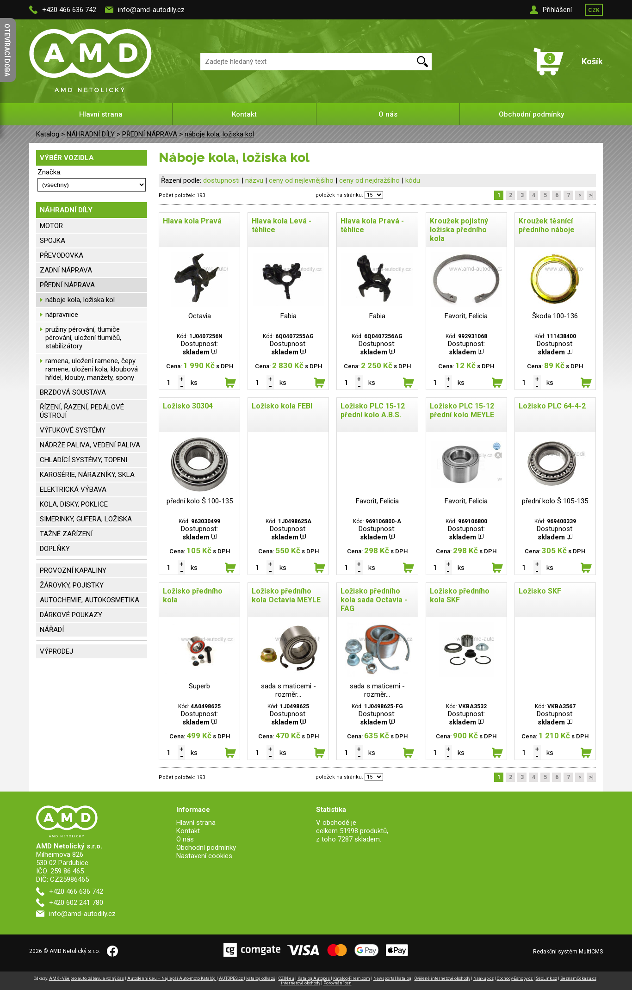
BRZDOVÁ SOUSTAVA (73, 392)
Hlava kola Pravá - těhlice (372, 225)
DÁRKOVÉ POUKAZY (71, 615)
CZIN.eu (286, 978)
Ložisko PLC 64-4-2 (552, 406)
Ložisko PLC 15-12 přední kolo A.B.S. (373, 410)
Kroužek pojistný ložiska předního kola (459, 230)
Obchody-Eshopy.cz (515, 978)
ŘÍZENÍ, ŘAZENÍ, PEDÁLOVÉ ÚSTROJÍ (82, 411)
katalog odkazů (260, 978)
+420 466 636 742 (69, 10)
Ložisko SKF (540, 591)
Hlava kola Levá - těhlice (281, 225)
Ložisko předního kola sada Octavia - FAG (374, 600)
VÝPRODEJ (56, 651)
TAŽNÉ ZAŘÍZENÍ (66, 534)
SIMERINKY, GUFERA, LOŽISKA (86, 519)
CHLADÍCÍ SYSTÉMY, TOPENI (83, 460)
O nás (387, 114)
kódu (412, 180)
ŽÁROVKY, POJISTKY (72, 585)
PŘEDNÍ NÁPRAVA (149, 134)
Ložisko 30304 (188, 406)
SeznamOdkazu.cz (578, 978)
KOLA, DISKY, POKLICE (74, 504)
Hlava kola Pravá (192, 221)
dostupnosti (221, 180)
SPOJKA (52, 240)
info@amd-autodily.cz (151, 10)
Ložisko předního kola (193, 595)
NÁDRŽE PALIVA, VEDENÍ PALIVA (90, 445)
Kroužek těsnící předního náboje (547, 225)
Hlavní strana (101, 114)
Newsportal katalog (392, 978)
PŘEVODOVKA (61, 255)
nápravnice (61, 314)
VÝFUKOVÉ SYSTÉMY (72, 430)
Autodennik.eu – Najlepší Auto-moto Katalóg (172, 978)
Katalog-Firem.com (351, 978)
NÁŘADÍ (52, 629)
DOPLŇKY (55, 548)
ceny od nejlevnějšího (301, 180)
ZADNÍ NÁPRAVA (66, 270)
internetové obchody (300, 983)
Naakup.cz (483, 978)
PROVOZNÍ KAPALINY (73, 570)
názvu (254, 180)
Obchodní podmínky (531, 114)
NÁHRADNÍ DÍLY (91, 134)
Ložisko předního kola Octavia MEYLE (286, 595)
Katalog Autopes (314, 978)
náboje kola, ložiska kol (219, 134)
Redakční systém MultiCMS (568, 951)
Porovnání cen (337, 983)
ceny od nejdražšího (369, 180)
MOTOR (51, 226)
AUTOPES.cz (231, 978)
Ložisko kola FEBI (282, 406)
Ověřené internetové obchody (442, 978)
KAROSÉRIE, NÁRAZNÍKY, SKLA (87, 474)
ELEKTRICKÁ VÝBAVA (73, 489)
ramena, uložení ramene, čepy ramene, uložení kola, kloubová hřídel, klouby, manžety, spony (91, 369)
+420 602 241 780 (76, 902)
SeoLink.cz (546, 978)
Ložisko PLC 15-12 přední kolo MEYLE (462, 410)
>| (591, 195)
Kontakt (244, 114)
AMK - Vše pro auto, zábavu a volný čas (86, 978)
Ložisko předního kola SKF (459, 595)
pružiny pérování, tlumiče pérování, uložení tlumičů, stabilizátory (83, 337)
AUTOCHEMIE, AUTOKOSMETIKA (89, 600)
